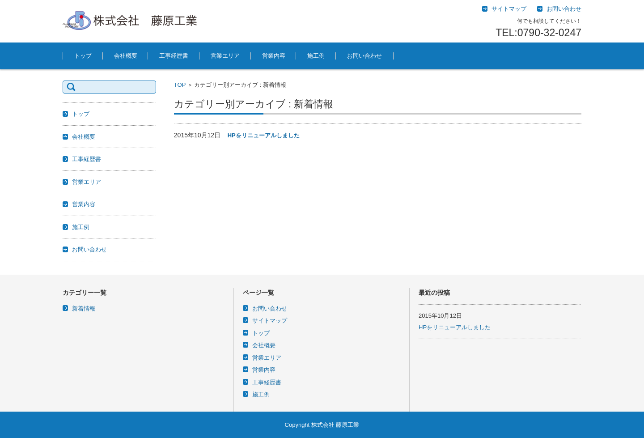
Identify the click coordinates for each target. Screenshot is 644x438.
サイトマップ (269, 320)
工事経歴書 (173, 55)
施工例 (316, 55)
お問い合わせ (364, 55)
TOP (180, 84)
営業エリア (225, 55)
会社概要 (125, 55)
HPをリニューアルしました (264, 135)
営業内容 (273, 55)
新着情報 (83, 308)
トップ (83, 55)
